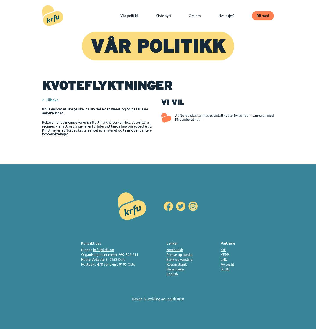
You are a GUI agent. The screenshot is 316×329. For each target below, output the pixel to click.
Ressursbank (177, 264)
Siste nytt (163, 16)
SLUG (225, 269)
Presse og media (180, 255)
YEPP (225, 255)
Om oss (195, 16)
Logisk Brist (175, 299)
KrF (223, 250)
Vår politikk (129, 16)
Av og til (227, 264)
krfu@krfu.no (103, 250)
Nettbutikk (175, 250)
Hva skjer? (226, 16)
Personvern (175, 269)
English (172, 274)
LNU (224, 259)
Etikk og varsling (180, 259)
